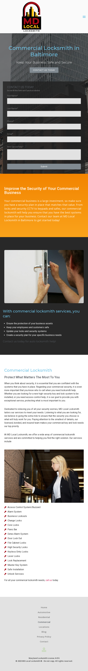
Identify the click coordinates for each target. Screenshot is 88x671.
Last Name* (12, 109)
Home (44, 607)
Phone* (10, 121)
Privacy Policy (44, 636)
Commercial (44, 622)
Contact (44, 641)
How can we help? (15, 147)
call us (49, 580)
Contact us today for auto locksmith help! (29, 341)
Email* (10, 134)
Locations (44, 626)
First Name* (12, 96)
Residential (44, 617)
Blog (44, 631)
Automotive (44, 612)
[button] (84, 16)
